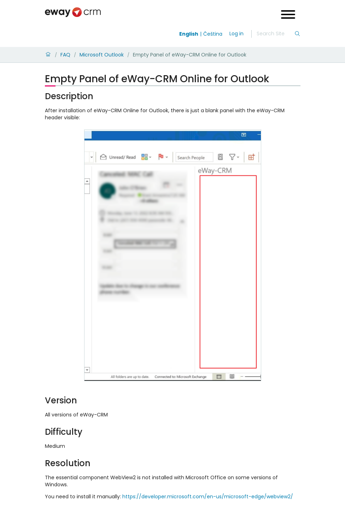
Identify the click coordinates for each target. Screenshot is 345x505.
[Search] (275, 34)
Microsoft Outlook (102, 54)
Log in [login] (236, 33)
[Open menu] (288, 15)
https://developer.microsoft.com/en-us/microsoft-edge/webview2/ (207, 496)
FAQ (65, 54)
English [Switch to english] (188, 33)
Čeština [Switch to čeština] (212, 33)
